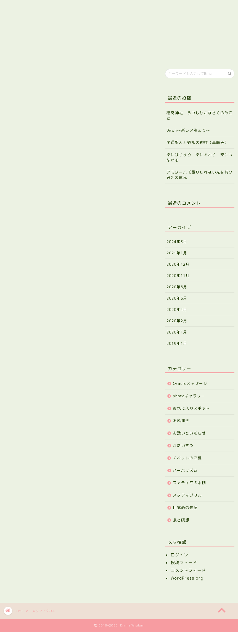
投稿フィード (184, 563)
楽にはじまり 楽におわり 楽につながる (199, 157)
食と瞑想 (181, 519)
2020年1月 (176, 332)
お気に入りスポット (191, 408)
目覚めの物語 (185, 507)
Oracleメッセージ (190, 383)
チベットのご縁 (187, 457)
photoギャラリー (189, 395)
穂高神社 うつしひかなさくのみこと (199, 115)
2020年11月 (178, 275)
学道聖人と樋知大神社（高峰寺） (197, 142)
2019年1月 (176, 343)
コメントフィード (188, 570)
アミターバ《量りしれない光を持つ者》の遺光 (199, 174)
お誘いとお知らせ (189, 433)
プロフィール (51, 7)
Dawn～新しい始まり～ (188, 130)
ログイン (179, 555)
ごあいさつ (183, 445)
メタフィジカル (187, 495)
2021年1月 (176, 252)
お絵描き (181, 420)
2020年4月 (176, 309)
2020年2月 (176, 320)
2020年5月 (176, 298)
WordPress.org (187, 578)
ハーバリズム (185, 470)
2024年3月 (176, 241)
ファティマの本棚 (189, 482)
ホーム (18, 7)
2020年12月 (178, 264)
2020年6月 (176, 286)
